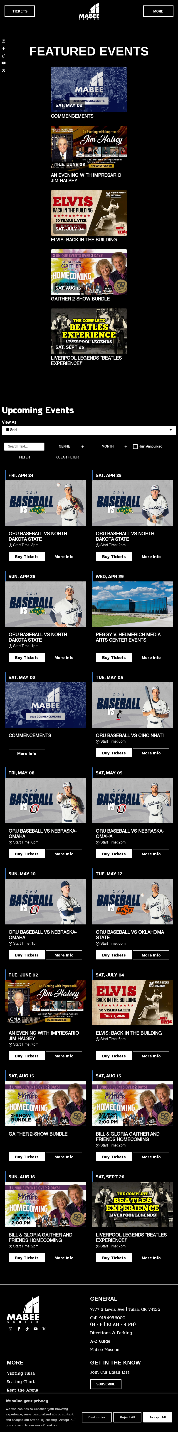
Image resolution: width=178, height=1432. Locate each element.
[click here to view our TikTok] (27, 1328)
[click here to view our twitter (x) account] (3, 70)
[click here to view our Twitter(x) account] (44, 1328)
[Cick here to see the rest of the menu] (158, 11)
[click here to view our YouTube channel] (3, 63)
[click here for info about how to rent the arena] (45, 1390)
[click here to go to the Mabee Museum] (128, 1350)
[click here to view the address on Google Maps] (128, 1309)
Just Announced (150, 446)
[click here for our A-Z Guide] (128, 1341)
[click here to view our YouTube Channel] (35, 1328)
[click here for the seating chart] (45, 1382)
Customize (94, 1417)
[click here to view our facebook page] (18, 1328)
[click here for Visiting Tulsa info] (45, 1373)
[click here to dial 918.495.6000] (128, 1321)
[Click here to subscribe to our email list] (105, 1384)
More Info (64, 556)
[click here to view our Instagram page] (10, 1328)
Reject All (126, 1417)
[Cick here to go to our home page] (45, 1309)
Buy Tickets (27, 556)
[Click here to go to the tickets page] (19, 11)
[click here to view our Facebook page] (3, 48)
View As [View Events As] (9, 423)
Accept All (157, 1417)
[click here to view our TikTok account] (3, 55)
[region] (89, 1413)
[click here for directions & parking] (128, 1333)
